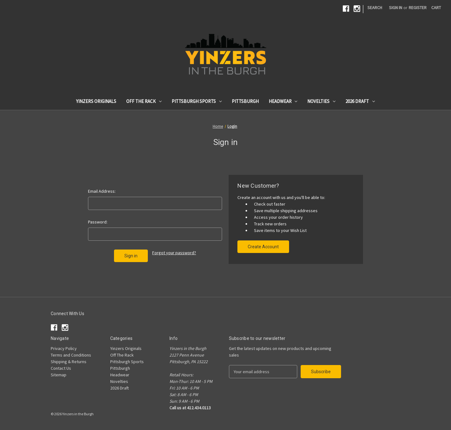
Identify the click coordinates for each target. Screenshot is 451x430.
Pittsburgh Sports (197, 101)
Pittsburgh (245, 101)
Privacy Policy (64, 348)
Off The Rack (144, 101)
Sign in (395, 7)
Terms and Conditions (71, 355)
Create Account (263, 246)
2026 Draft (360, 101)
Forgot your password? (174, 252)
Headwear (283, 101)
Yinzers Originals (96, 101)
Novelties (321, 101)
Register (418, 7)
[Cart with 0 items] (436, 7)
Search (374, 7)
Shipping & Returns (68, 361)
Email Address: (102, 191)
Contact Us (61, 368)
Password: (97, 222)
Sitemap (58, 375)
